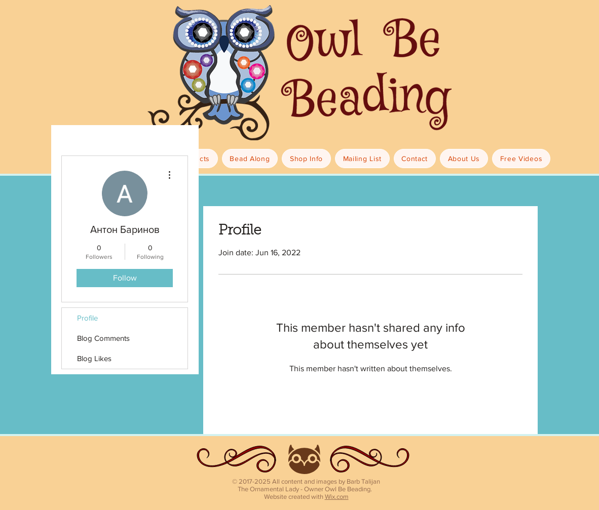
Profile (87, 317)
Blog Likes (94, 358)
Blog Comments (103, 338)
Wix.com (337, 496)
